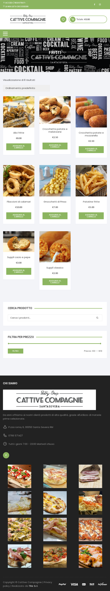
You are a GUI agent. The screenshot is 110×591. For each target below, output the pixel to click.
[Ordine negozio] (26, 88)
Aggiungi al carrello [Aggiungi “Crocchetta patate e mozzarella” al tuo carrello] (91, 149)
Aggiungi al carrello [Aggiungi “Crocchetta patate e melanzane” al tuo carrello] (55, 146)
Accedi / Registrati (14, 2)
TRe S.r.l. (33, 586)
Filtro (15, 351)
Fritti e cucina (60, 57)
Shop (47, 57)
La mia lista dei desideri (16, 6)
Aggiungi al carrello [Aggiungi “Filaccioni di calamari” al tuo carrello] (19, 215)
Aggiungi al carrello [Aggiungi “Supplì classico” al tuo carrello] (55, 281)
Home (38, 57)
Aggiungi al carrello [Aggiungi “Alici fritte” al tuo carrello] (19, 146)
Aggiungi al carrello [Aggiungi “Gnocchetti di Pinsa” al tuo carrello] (55, 215)
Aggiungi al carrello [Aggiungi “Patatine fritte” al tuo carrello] (91, 215)
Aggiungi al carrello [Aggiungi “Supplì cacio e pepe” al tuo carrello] (19, 271)
